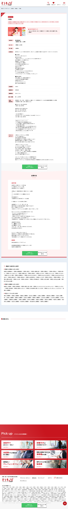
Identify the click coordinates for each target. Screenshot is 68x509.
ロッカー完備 (44, 21)
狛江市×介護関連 (15, 301)
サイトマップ (41, 478)
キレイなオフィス (29, 21)
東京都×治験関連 (17, 496)
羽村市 (16, 490)
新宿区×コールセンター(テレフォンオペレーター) (44, 286)
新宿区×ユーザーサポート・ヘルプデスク (53, 288)
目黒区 (34, 487)
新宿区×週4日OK (21, 277)
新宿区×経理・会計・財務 (26, 286)
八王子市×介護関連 (55, 297)
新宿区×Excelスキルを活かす (44, 275)
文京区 (17, 487)
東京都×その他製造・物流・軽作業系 (53, 495)
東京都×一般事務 (38, 490)
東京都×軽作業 (43, 495)
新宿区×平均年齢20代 (34, 279)
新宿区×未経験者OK (8, 271)
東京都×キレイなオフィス (25, 497)
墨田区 (24, 487)
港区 (10, 487)
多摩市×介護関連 (44, 301)
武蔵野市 (27, 488)
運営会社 (34, 478)
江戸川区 (16, 488)
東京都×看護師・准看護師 (8, 496)
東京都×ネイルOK (20, 499)
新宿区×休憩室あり (19, 275)
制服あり (34, 21)
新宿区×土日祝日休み (30, 277)
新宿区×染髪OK (31, 273)
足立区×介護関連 (27, 297)
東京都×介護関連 (23, 496)
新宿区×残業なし (57, 277)
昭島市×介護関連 (39, 299)
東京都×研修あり (10, 497)
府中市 (38, 488)
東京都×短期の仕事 (52, 496)
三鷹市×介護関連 (22, 299)
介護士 (21, 8)
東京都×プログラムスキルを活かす (34, 500)
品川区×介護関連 (32, 295)
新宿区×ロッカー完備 (9, 275)
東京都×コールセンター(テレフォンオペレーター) (12, 491)
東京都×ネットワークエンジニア (56, 492)
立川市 (24, 488)
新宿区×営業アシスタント (19, 288)
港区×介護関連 (7, 295)
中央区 (7, 487)
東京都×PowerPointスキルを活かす (11, 500)
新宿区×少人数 (17, 279)
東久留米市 (8, 490)
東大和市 (3, 490)
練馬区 (5, 488)
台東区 (20, 487)
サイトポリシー (23, 481)
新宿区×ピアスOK (40, 273)
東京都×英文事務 (32, 491)
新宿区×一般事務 (7, 286)
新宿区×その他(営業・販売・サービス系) (34, 288)
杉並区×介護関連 (10, 297)
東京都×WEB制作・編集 (36, 492)
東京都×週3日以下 (57, 500)
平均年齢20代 (14, 23)
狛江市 (63, 488)
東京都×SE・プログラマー (45, 492)
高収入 (19, 21)
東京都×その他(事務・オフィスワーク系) (50, 491)
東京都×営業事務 (44, 490)
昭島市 (42, 488)
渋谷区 (45, 487)
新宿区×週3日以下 (12, 277)
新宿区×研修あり (53, 271)
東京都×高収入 (45, 496)
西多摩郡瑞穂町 (24, 490)
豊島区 (56, 487)
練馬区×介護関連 (18, 297)
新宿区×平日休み (48, 277)
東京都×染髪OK (61, 497)
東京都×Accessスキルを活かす (23, 500)
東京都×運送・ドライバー (36, 495)
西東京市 (19, 490)
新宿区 (17, 8)
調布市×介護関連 (48, 299)
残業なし (56, 21)
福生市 (60, 488)
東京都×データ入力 (25, 491)
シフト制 (52, 21)
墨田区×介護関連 (24, 295)
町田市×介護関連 (57, 299)
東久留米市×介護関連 (34, 301)
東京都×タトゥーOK (12, 499)
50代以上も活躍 (25, 23)
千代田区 (3, 487)
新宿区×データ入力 (59, 286)
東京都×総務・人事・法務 (53, 490)
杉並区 (52, 487)
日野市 (52, 488)
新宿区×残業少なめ (23, 273)
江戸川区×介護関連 (45, 297)
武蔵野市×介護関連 (13, 299)
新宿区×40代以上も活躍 (55, 279)
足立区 (9, 488)
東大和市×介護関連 (24, 301)
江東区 (27, 487)
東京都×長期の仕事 (60, 496)
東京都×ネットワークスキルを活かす (47, 500)
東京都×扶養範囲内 (54, 497)
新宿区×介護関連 (15, 295)
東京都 (13, 8)
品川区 (31, 487)
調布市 (45, 488)
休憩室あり (39, 21)
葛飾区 (12, 488)
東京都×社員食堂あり (43, 499)
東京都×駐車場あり (41, 497)
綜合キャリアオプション (5, 8)
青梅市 (35, 488)
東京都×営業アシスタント (12, 492)
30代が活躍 (20, 23)
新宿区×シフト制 (40, 277)
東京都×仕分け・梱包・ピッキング (10, 495)
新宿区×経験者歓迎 (18, 271)
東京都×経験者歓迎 (39, 496)
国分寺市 (56, 488)
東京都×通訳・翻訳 (39, 491)
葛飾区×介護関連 (36, 297)
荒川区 (62, 487)
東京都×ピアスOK (5, 499)
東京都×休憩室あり (35, 499)
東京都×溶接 (19, 495)
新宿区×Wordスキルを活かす (31, 275)
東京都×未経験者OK (31, 496)
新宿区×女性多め (25, 279)
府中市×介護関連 (31, 299)
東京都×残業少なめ (33, 497)
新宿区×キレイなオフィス (12, 273)
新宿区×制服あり (44, 271)
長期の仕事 (23, 21)
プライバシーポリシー (25, 478)
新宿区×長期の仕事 (35, 271)
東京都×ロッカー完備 (27, 499)
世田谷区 (41, 487)
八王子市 (20, 488)
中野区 (49, 487)
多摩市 (12, 490)
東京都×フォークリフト (26, 495)
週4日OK (48, 21)
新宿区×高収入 (27, 271)
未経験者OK (10, 21)
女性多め (9, 23)
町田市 (49, 488)
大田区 (38, 487)
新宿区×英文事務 (9, 288)
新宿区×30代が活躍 (45, 279)
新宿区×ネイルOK (59, 273)
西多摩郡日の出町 (31, 490)
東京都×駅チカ (16, 497)
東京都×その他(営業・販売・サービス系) (24, 492)
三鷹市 (31, 488)
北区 (58, 487)
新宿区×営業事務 (16, 286)
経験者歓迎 (15, 21)
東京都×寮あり (47, 497)
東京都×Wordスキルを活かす (52, 499)
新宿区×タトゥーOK (49, 273)
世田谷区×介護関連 (51, 295)
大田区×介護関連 (41, 295)
